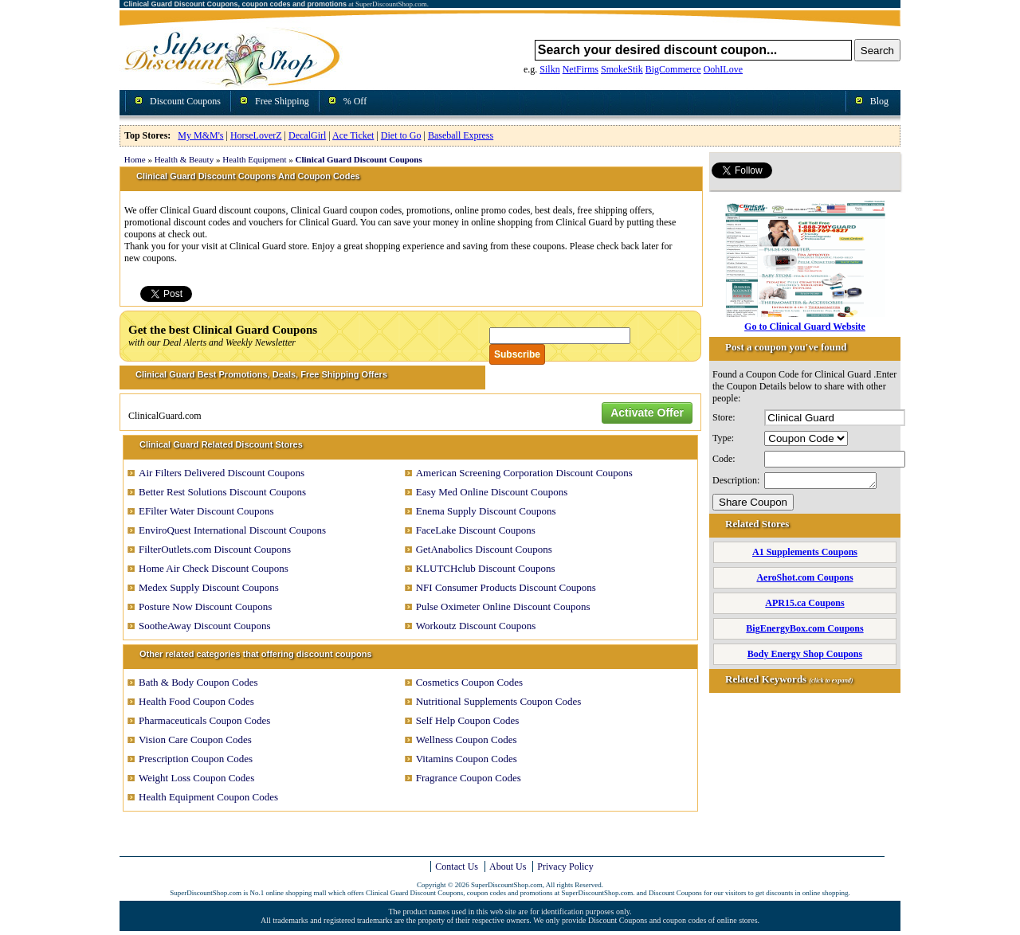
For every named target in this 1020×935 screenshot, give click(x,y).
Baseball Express (460, 135)
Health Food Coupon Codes (196, 701)
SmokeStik (622, 69)
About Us (507, 866)
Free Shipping (282, 101)
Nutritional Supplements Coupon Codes (499, 701)
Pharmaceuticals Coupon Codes (204, 720)
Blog (879, 101)
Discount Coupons (185, 101)
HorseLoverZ (256, 135)
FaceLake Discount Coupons (476, 530)
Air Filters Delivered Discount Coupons (221, 473)
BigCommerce (673, 69)
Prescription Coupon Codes (196, 759)
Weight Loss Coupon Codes (196, 778)
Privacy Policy (565, 866)
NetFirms (580, 69)
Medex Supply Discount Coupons (209, 587)
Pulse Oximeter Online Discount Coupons (503, 606)
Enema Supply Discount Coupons (486, 511)
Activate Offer (647, 412)
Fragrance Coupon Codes (468, 778)
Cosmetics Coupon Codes (469, 682)
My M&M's (200, 135)
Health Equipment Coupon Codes (208, 797)
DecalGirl (307, 135)
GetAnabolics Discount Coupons (484, 549)
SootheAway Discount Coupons (205, 626)
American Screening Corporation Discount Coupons (524, 473)
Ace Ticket (353, 135)
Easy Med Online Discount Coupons (492, 492)
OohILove (723, 69)
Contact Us (456, 866)
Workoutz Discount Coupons (476, 626)
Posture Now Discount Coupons (205, 606)
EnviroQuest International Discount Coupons (232, 530)
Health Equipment (254, 159)
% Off (355, 101)
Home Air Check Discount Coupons (213, 568)
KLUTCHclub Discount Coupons (485, 568)
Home (135, 159)
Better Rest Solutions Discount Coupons (222, 492)
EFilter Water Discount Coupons (206, 511)
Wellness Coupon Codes (466, 739)
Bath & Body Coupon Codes (198, 682)
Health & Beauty (184, 159)
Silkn (549, 69)
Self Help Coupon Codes (468, 720)
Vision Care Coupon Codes (195, 739)
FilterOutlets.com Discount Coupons (215, 549)
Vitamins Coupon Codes (466, 759)
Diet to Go (401, 135)
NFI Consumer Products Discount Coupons (506, 587)
